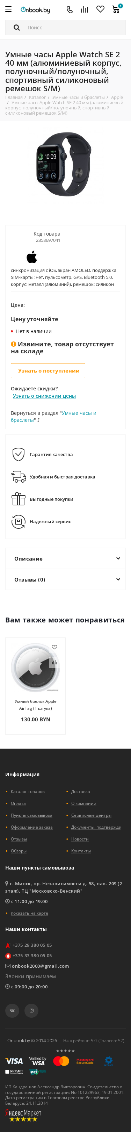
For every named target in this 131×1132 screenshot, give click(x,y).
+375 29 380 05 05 (32, 945)
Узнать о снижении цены (44, 395)
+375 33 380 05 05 (32, 955)
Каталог (37, 97)
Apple (117, 97)
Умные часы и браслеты (78, 97)
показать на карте (29, 913)
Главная (14, 97)
